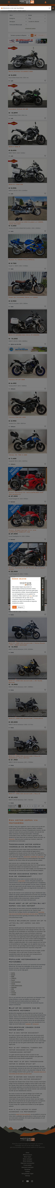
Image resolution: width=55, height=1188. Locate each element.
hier (31, 596)
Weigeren (20, 607)
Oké (14, 607)
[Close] (49, 8)
